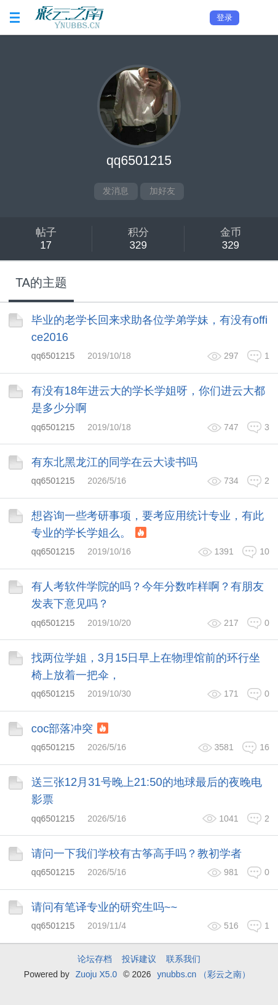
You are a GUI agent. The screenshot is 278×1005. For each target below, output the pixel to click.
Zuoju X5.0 (96, 974)
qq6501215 (53, 356)
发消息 (116, 191)
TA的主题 (41, 282)
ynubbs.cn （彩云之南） (203, 974)
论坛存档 (94, 959)
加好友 (162, 191)
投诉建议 (139, 959)
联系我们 (183, 959)
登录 (224, 17)
